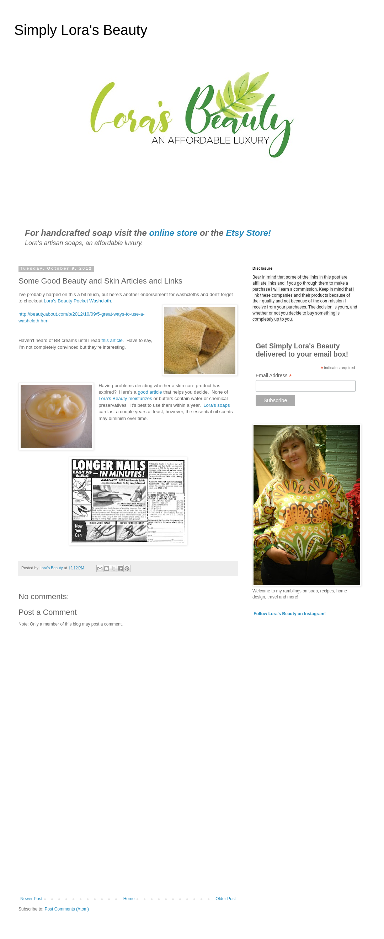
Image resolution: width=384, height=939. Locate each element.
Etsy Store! (248, 233)
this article (111, 340)
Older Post (225, 898)
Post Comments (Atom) (66, 909)
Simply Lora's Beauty (80, 30)
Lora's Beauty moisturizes (125, 398)
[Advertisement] (128, 837)
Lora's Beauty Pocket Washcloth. (78, 301)
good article (150, 392)
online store (173, 233)
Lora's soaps (216, 405)
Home (129, 898)
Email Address (274, 375)
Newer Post (31, 898)
